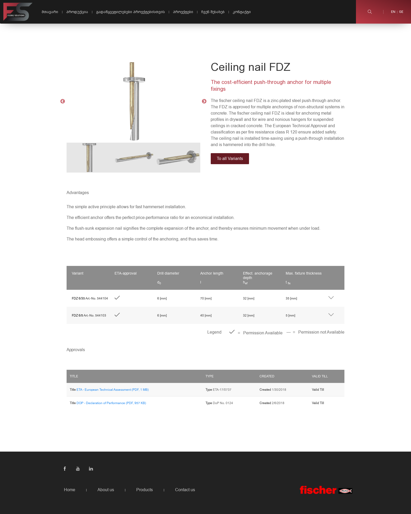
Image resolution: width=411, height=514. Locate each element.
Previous (62, 101)
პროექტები (183, 11)
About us (106, 490)
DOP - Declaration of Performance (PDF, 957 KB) (111, 403)
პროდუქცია (77, 11)
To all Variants (230, 159)
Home (69, 490)
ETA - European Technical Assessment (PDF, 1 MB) (113, 390)
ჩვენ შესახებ (213, 11)
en (393, 11)
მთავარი (50, 11)
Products (144, 490)
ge (401, 11)
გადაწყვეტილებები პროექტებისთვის (130, 11)
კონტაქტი (242, 11)
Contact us (185, 490)
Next (204, 101)
